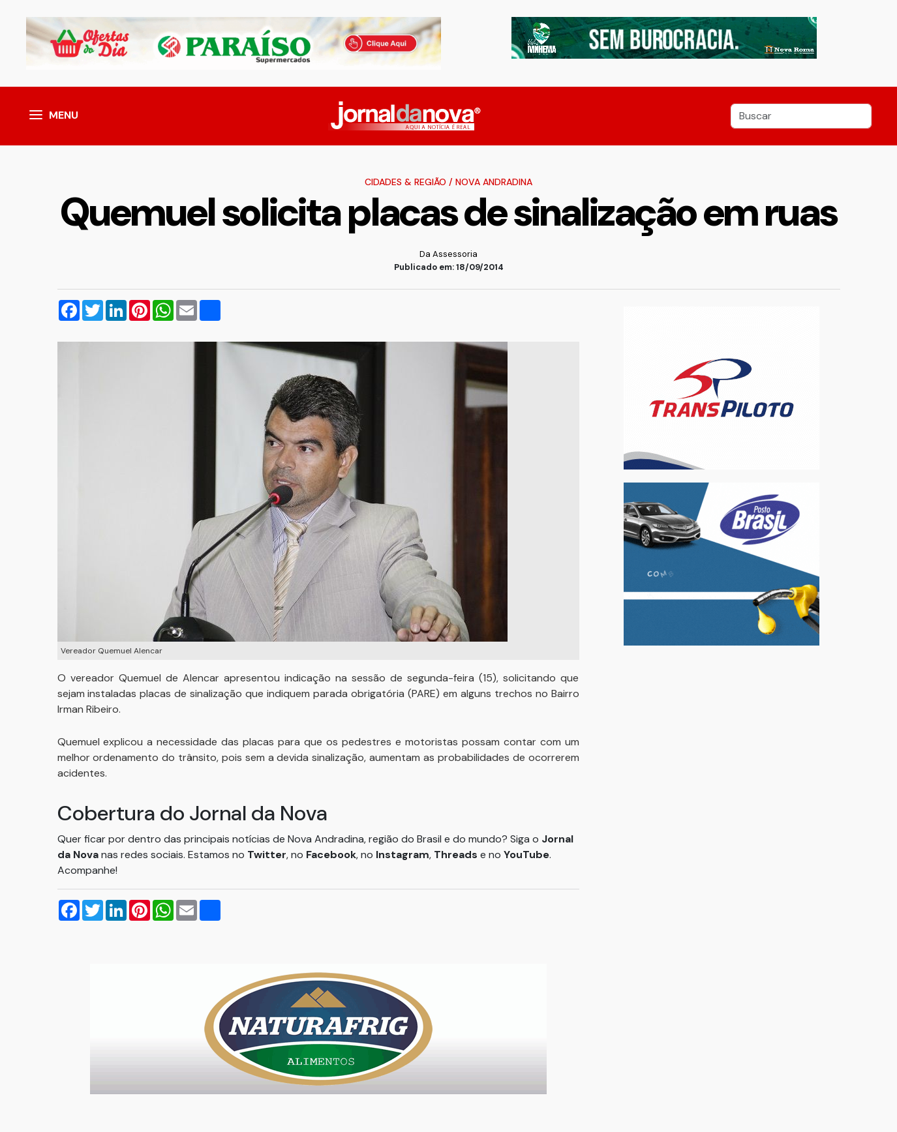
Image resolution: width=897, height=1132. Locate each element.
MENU (63, 115)
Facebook (331, 854)
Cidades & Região (405, 182)
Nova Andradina (493, 182)
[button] (36, 116)
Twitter (266, 854)
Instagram (402, 854)
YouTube (526, 854)
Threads (457, 854)
